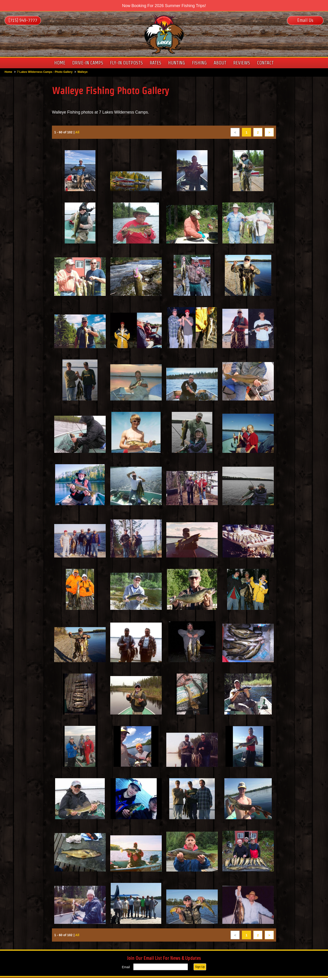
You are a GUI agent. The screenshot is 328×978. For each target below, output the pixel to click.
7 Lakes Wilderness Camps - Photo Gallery (44, 71)
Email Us (305, 20)
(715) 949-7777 (22, 20)
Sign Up (200, 967)
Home (8, 71)
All (77, 134)
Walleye (82, 71)
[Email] (160, 967)
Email (126, 968)
